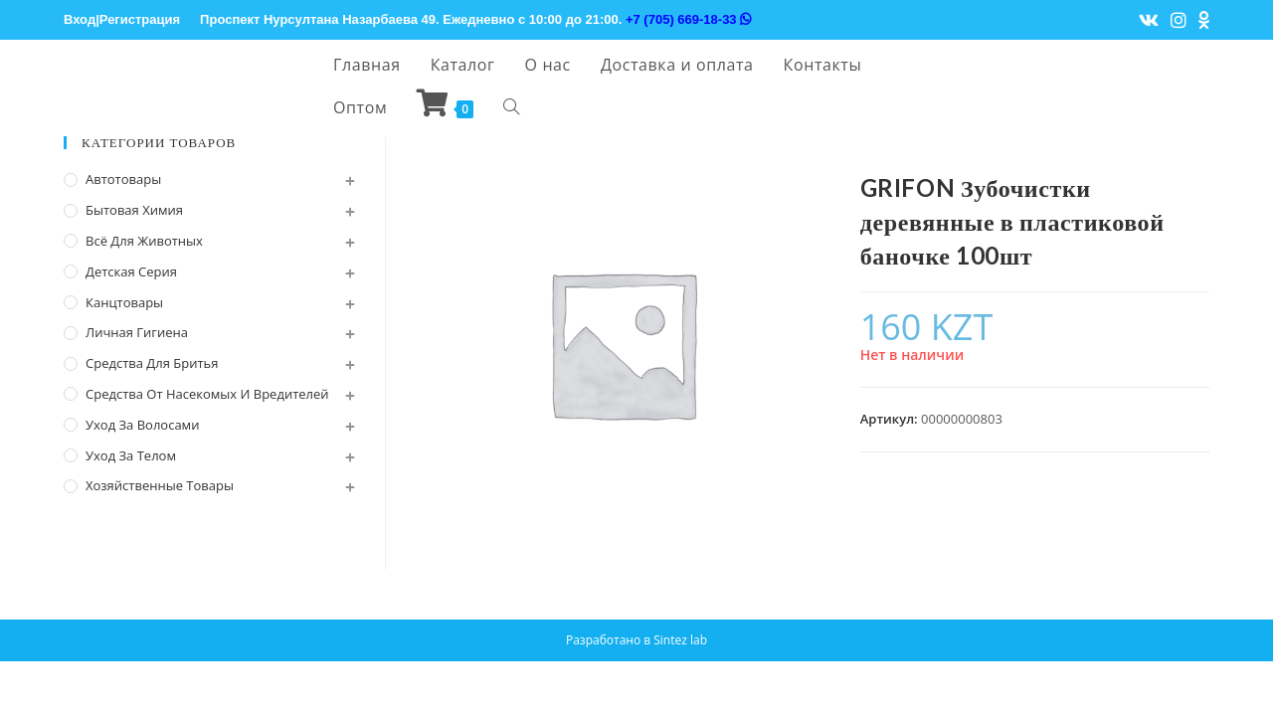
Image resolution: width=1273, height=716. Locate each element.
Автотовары (123, 179)
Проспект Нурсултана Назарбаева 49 (318, 19)
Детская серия (131, 271)
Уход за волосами (142, 425)
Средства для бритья (152, 363)
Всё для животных (144, 241)
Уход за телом (131, 455)
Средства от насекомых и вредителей (207, 394)
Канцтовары (124, 302)
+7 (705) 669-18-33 (688, 19)
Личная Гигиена (137, 332)
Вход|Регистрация (122, 19)
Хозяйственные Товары (160, 485)
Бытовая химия (134, 210)
